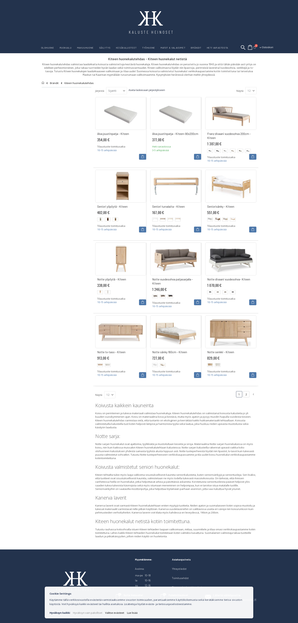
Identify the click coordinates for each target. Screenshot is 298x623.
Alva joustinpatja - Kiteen (113, 133)
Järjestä (99, 91)
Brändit (54, 83)
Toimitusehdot (180, 578)
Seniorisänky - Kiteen (220, 206)
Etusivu (43, 83)
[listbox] (230, 151)
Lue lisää (132, 612)
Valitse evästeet (114, 612)
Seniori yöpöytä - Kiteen (112, 206)
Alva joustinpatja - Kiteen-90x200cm (175, 133)
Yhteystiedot (179, 568)
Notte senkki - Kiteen (220, 352)
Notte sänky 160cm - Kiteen (169, 352)
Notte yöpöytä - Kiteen (111, 279)
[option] (210, 151)
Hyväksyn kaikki (60, 612)
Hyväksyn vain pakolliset (87, 612)
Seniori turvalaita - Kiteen (168, 206)
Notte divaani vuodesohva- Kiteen (228, 279)
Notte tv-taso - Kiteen (111, 352)
